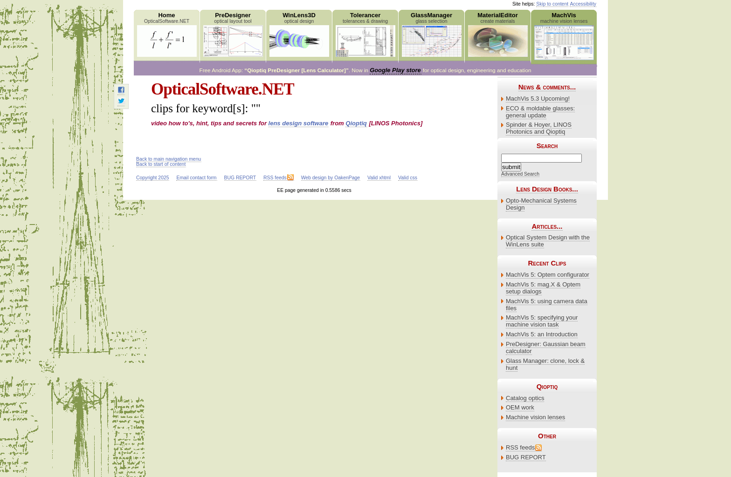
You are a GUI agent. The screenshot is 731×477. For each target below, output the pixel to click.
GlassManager (431, 34)
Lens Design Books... (547, 189)
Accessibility (583, 4)
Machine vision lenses (535, 417)
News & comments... (547, 87)
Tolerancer (365, 34)
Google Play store (395, 70)
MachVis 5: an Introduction (542, 334)
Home (166, 34)
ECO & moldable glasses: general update (540, 112)
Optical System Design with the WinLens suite (548, 241)
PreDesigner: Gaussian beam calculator (546, 347)
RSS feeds (520, 447)
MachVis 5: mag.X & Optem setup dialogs (543, 288)
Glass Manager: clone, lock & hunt (545, 364)
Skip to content (552, 4)
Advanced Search (520, 174)
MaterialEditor (497, 34)
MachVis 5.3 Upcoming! (538, 98)
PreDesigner (232, 34)
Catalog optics (525, 398)
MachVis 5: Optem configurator (547, 274)
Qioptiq (356, 123)
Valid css (407, 177)
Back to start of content (161, 164)
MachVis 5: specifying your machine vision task (542, 321)
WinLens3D (299, 34)
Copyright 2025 (152, 177)
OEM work (520, 407)
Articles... (546, 226)
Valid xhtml (379, 177)
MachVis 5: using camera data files (546, 305)
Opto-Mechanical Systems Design (541, 204)
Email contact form (196, 177)
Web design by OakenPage (330, 177)
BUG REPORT (526, 457)
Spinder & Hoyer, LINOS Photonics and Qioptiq (539, 128)
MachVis (563, 36)
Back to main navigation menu (168, 159)
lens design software (299, 123)
